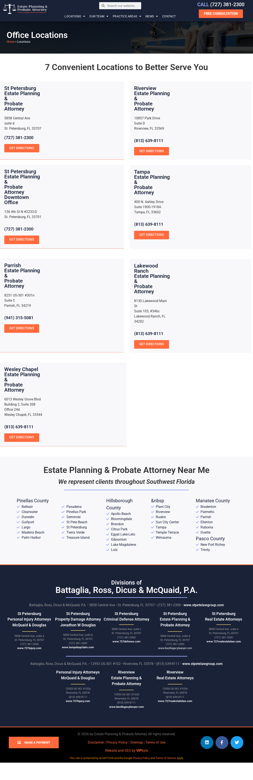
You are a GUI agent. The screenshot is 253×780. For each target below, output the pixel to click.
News (151, 16)
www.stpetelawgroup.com (204, 622)
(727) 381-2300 (220, 5)
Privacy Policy (117, 760)
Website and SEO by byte (126, 768)
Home (11, 42)
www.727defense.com (126, 658)
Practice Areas (127, 16)
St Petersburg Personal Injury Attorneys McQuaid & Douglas (29, 636)
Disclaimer (96, 760)
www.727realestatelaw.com (224, 658)
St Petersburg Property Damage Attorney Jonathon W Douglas (78, 636)
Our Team (98, 16)
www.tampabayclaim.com (78, 664)
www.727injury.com (29, 665)
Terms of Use (155, 760)
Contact (169, 16)
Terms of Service (166, 775)
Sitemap (136, 760)
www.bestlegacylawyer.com (175, 665)
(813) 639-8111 (148, 140)
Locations (74, 16)
